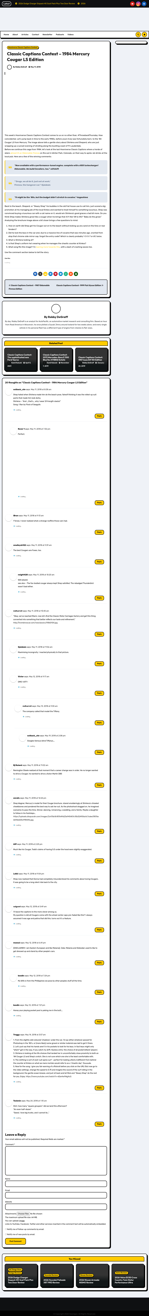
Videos (71, 34)
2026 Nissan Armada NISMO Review (89, 1280)
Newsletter (47, 34)
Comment (10, 1144)
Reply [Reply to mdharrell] (99, 633)
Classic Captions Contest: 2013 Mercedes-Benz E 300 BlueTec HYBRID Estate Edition (56, 359)
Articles (24, 34)
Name (7, 1178)
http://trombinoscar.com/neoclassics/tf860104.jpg (35, 622)
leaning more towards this (48, 247)
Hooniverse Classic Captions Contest (23, 47)
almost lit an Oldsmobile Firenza (25, 153)
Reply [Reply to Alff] (99, 860)
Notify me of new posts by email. (21, 1234)
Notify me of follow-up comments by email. (25, 1228)
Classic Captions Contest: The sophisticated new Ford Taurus (19, 357)
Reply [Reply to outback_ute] (99, 415)
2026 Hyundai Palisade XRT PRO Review (55, 1280)
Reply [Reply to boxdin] (99, 992)
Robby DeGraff (58, 317)
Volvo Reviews (121, 1272)
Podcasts (60, 34)
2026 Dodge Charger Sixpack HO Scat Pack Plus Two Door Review (20, 1279)
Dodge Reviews (15, 1272)
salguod (17, 906)
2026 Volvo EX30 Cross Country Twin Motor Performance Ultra (126, 1279)
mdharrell (17, 610)
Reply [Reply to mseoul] (99, 962)
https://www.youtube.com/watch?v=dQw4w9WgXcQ (48, 1076)
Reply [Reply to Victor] (99, 693)
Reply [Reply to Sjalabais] (99, 663)
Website (8, 1201)
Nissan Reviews (86, 1275)
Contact (35, 34)
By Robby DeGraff (17, 67)
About (15, 34)
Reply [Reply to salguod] (99, 929)
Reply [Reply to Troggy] (99, 1087)
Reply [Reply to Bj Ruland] (99, 784)
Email (7, 1190)
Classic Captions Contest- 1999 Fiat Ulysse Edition (79, 285)
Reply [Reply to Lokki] (99, 893)
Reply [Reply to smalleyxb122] (99, 561)
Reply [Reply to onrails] (99, 831)
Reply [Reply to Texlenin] (99, 1123)
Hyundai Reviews (51, 1275)
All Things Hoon (15, 1269)
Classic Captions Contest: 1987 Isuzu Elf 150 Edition (90, 358)
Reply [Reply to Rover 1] (99, 502)
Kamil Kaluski (15, 363)
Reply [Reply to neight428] (99, 597)
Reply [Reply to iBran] (99, 531)
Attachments (10, 1213)
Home (6, 34)
